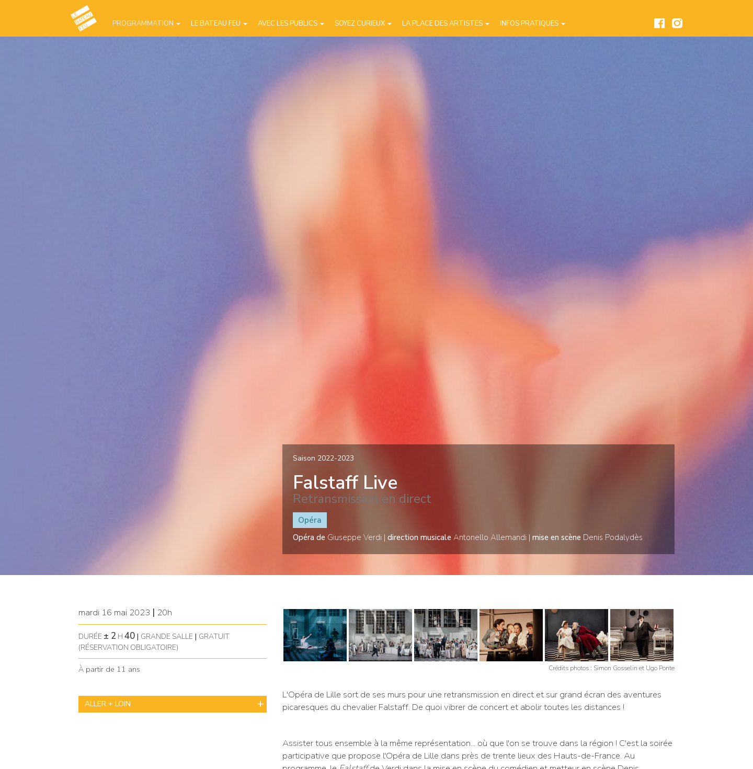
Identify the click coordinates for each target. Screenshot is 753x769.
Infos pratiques (532, 23)
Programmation (146, 23)
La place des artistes (445, 23)
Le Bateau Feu (219, 23)
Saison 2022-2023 (323, 458)
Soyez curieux (363, 23)
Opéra (310, 520)
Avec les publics (291, 23)
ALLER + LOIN (108, 704)
